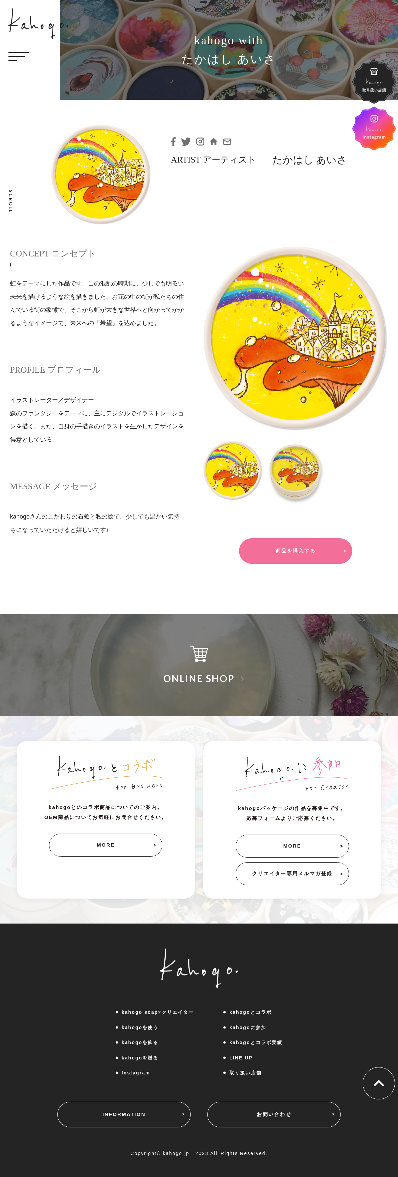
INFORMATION (123, 1114)
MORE (106, 845)
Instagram (136, 1072)
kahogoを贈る (140, 1057)
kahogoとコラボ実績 (255, 1042)
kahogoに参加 (247, 1027)
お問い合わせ (274, 1114)
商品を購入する (296, 551)
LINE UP (241, 1057)
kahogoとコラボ (250, 1012)
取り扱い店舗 (245, 1072)
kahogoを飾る (140, 1042)
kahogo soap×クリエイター (158, 1012)
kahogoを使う (140, 1027)
